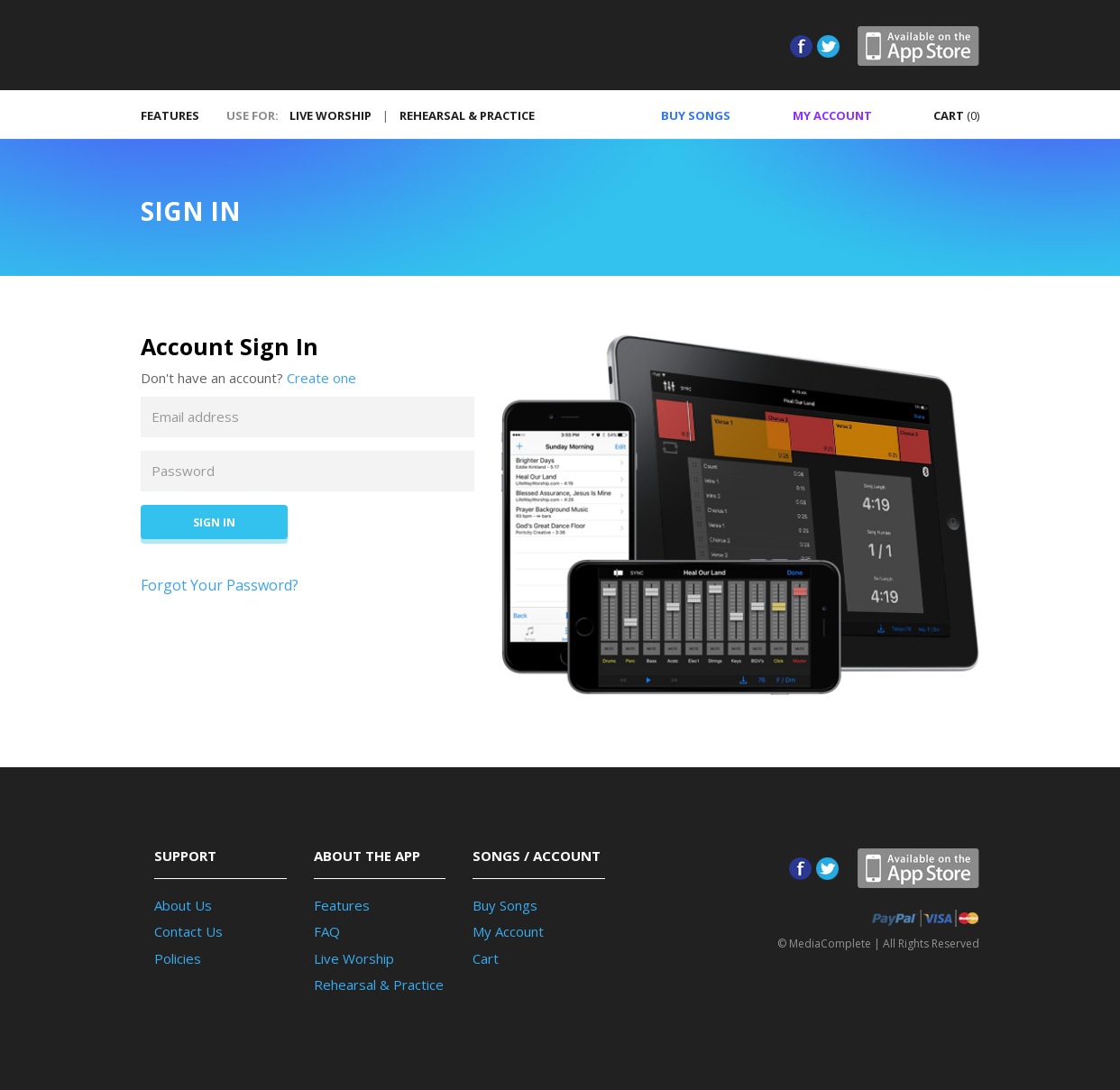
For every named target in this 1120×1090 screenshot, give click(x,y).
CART (945, 115)
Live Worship (354, 958)
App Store (918, 46)
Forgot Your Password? (219, 585)
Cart (486, 958)
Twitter (828, 46)
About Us (183, 905)
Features (342, 905)
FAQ (327, 931)
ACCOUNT (821, 115)
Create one (321, 378)
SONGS (682, 115)
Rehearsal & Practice (379, 985)
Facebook (801, 46)
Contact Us (188, 931)
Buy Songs (505, 905)
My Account (508, 931)
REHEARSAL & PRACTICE (467, 115)
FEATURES (170, 115)
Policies (177, 958)
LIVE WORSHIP (330, 115)
